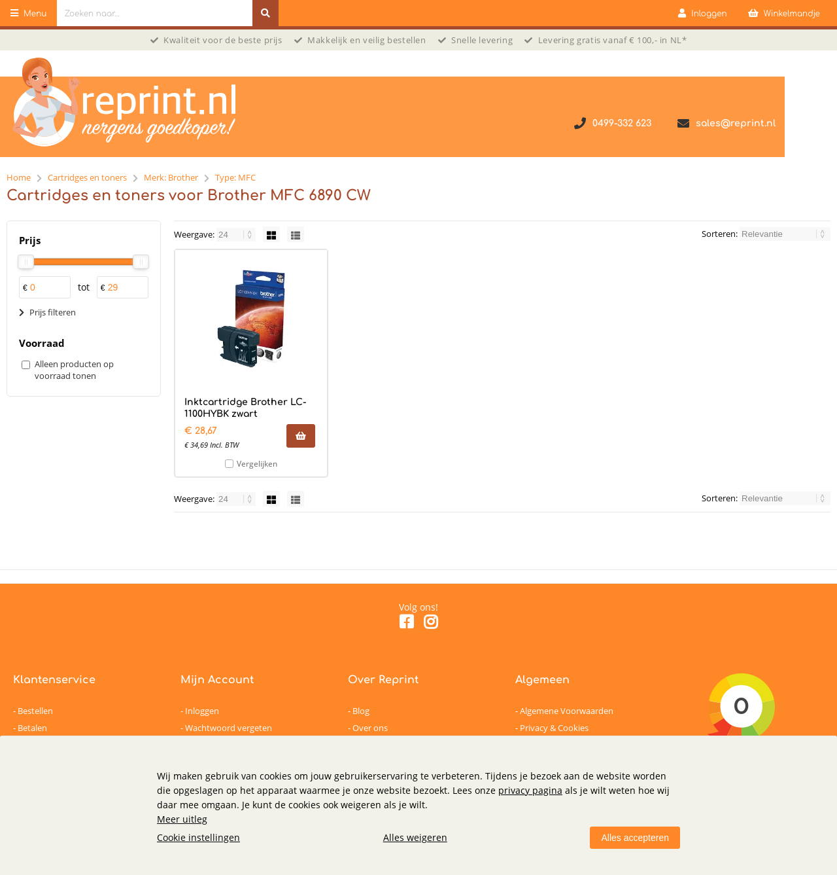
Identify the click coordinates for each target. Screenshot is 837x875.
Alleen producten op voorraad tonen (74, 370)
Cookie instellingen (198, 837)
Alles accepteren (635, 837)
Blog (360, 711)
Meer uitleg (182, 819)
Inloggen (202, 711)
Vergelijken (257, 463)
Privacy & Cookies (554, 728)
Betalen (32, 728)
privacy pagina (530, 790)
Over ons (370, 728)
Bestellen (35, 711)
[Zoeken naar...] (265, 13)
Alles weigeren (415, 837)
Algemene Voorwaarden (566, 711)
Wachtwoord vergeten (228, 728)
